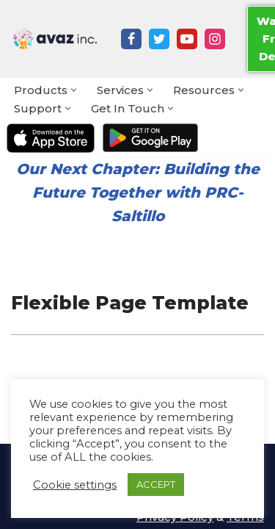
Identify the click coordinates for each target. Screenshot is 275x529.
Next (68, 169)
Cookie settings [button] (75, 485)
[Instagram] (215, 39)
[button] (73, 90)
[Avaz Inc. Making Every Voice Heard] (55, 39)
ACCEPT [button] (155, 484)
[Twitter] (159, 39)
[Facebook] (131, 39)
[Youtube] (187, 39)
